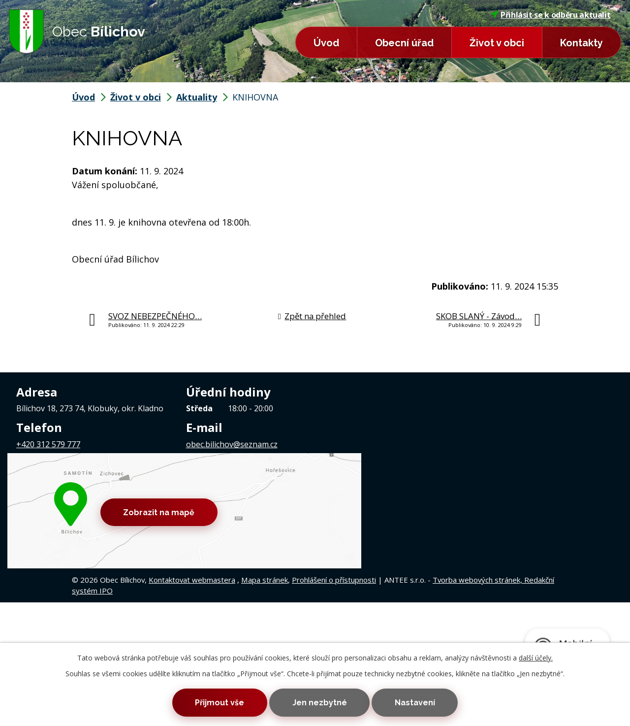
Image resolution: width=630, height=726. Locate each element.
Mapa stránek (264, 499)
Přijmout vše (215, 702)
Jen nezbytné (319, 702)
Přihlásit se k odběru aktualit (551, 14)
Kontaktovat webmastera (192, 499)
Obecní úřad (404, 43)
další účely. (536, 656)
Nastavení (419, 702)
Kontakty (581, 43)
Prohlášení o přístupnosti (334, 499)
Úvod (326, 43)
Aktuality (196, 97)
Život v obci (497, 43)
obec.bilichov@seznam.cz (232, 444)
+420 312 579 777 (48, 444)
